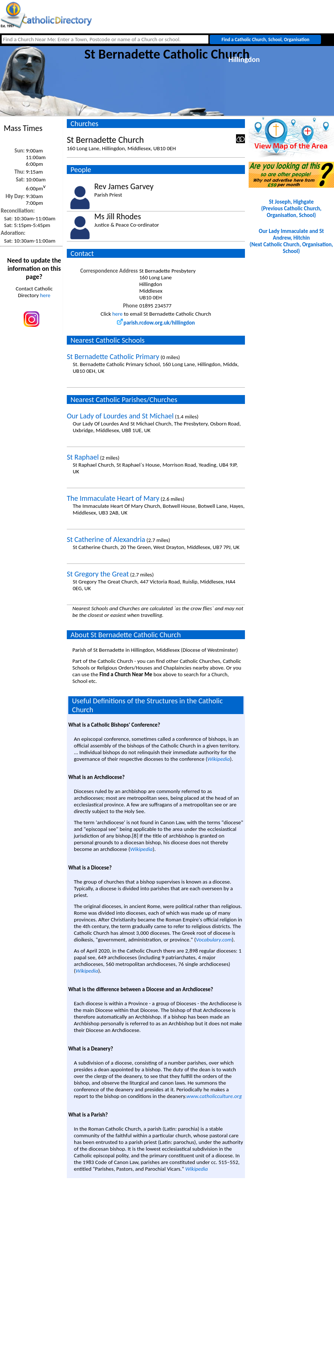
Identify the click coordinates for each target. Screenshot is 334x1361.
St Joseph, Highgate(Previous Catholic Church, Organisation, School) (291, 208)
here (45, 295)
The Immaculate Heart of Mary (113, 498)
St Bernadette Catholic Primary (113, 356)
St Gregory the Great (98, 573)
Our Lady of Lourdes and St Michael (120, 415)
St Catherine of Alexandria (106, 539)
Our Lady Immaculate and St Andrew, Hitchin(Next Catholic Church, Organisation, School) (291, 241)
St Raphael (83, 457)
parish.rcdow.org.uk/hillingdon (156, 322)
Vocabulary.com (214, 939)
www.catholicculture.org (214, 1096)
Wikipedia (218, 759)
